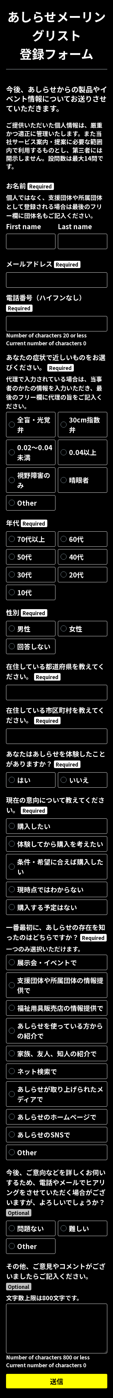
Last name (75, 226)
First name (23, 226)
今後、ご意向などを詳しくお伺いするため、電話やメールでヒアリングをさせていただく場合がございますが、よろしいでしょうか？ (55, 1192)
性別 (26, 612)
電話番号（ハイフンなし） (46, 302)
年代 (26, 522)
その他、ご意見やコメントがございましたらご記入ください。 (55, 1276)
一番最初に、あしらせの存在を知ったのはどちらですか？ (56, 932)
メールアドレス (43, 263)
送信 (56, 1381)
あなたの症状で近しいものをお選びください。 (55, 362)
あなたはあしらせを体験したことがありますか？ (55, 758)
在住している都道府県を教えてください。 (55, 671)
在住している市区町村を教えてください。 (55, 715)
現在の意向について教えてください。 (55, 804)
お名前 (30, 185)
